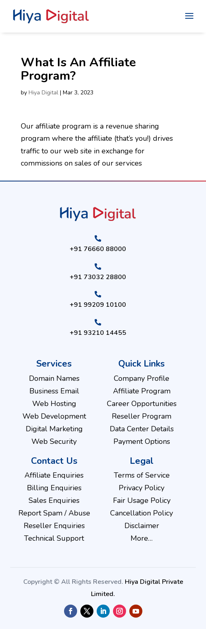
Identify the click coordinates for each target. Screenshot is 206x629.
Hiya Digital (43, 92)
